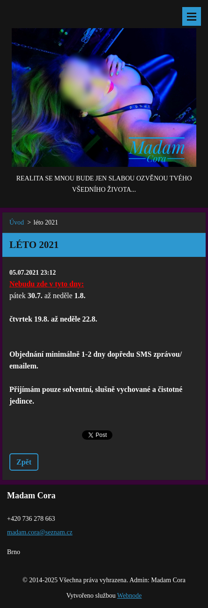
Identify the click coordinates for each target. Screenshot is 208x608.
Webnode (129, 595)
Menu (191, 16)
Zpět (23, 462)
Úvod (16, 222)
